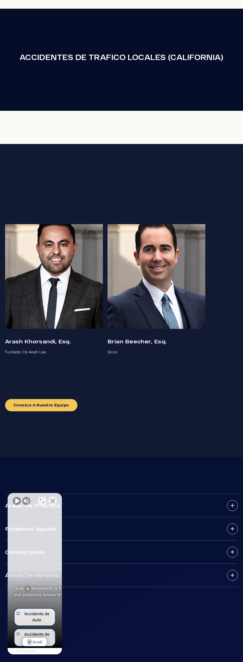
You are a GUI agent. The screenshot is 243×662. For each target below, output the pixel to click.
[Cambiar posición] (79, 499)
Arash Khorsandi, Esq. (38, 341)
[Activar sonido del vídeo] (17, 499)
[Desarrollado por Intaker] (64, 651)
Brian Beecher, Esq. (137, 341)
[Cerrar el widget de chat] (90, 499)
